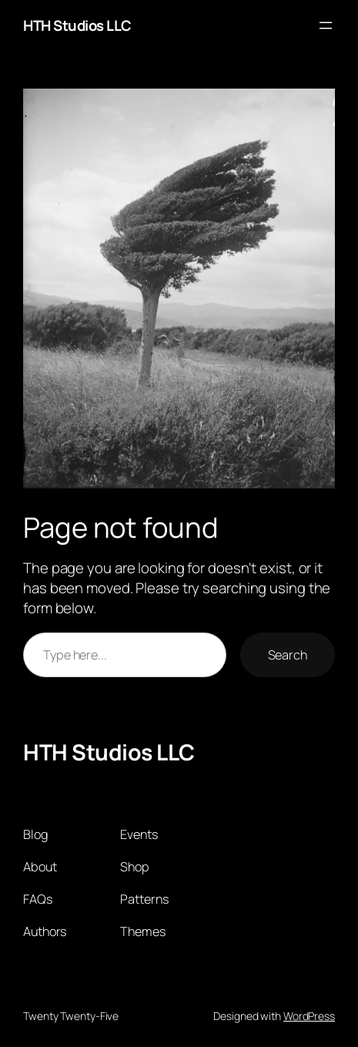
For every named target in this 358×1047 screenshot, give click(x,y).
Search (287, 654)
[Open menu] (325, 25)
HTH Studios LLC (77, 25)
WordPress (309, 1015)
